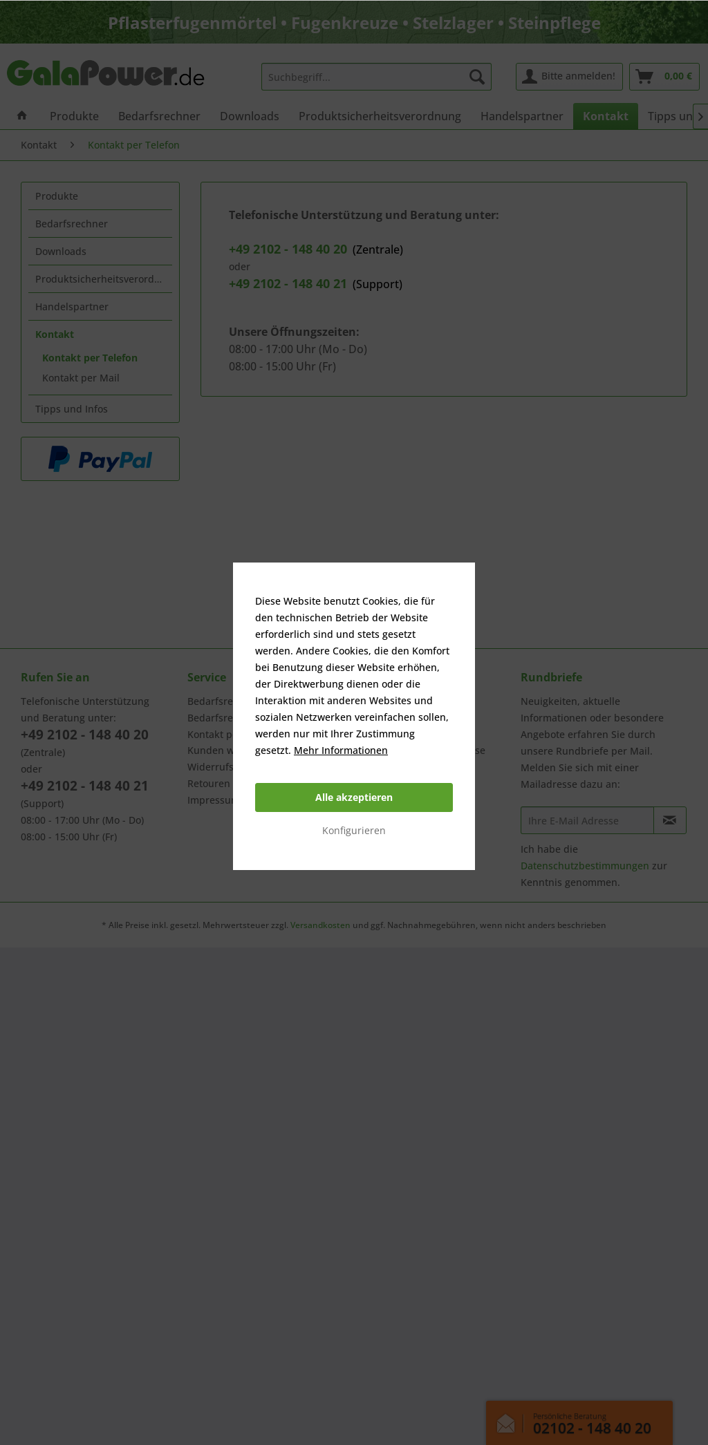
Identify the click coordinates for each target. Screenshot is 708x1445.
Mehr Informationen (341, 750)
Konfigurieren (354, 830)
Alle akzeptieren (354, 797)
